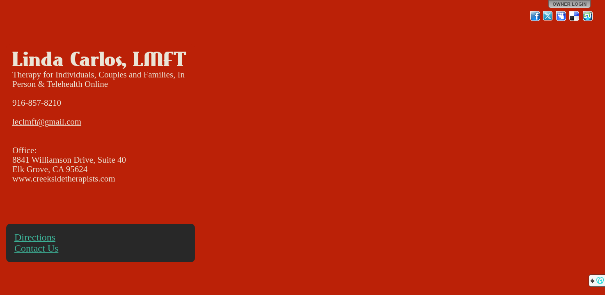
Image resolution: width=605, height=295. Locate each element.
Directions (34, 237)
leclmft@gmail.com (46, 122)
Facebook (535, 16)
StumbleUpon (588, 16)
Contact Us (36, 248)
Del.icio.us (574, 16)
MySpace (561, 16)
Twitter (548, 16)
